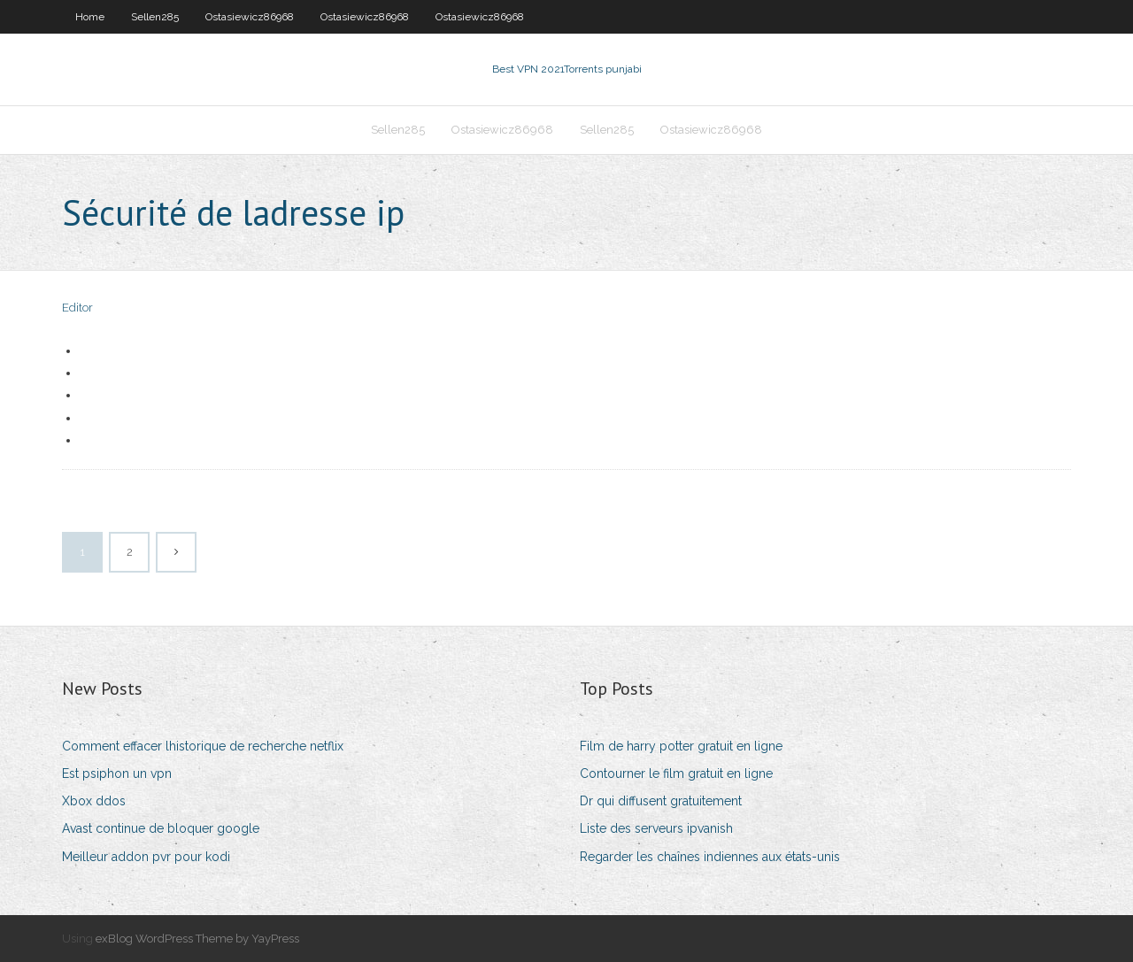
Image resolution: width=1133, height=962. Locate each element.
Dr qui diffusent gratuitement (661, 801)
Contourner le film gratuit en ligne (676, 773)
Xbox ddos (94, 801)
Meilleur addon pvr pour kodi (146, 857)
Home (89, 17)
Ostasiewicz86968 (249, 17)
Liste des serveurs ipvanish (656, 828)
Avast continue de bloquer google (160, 828)
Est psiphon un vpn (117, 773)
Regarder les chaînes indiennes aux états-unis (710, 857)
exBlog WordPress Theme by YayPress (197, 938)
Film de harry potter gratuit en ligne (681, 746)
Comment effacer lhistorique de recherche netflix (202, 746)
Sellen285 (155, 17)
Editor (77, 307)
